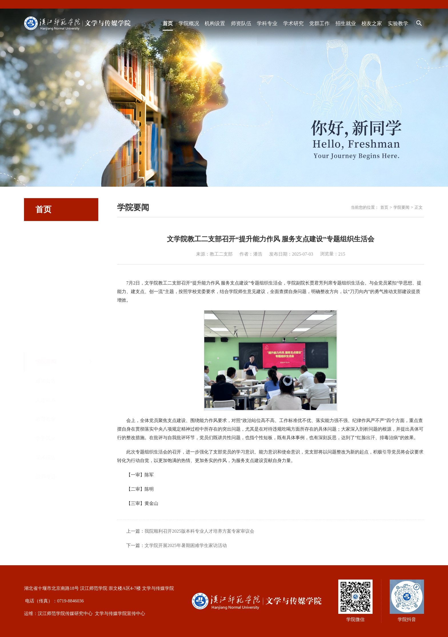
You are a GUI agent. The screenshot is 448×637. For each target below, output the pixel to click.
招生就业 (345, 23)
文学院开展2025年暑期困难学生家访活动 (186, 559)
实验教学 (398, 23)
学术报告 (45, 326)
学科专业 (267, 23)
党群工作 (319, 23)
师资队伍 (241, 23)
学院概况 (189, 23)
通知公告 (45, 249)
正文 (419, 207)
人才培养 (45, 269)
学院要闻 (45, 230)
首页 (168, 23)
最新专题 (45, 345)
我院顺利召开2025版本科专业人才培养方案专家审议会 (199, 545)
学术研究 (293, 23)
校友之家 (371, 23)
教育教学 (45, 288)
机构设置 (215, 23)
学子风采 (45, 307)
